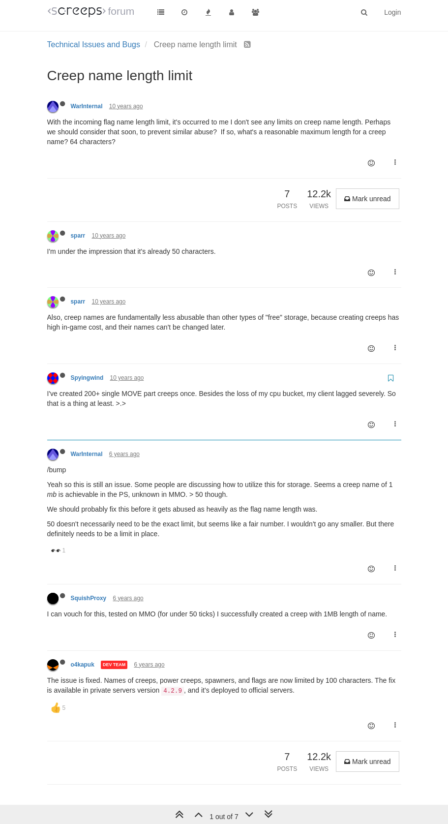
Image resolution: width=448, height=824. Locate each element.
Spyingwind (87, 377)
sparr (78, 235)
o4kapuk (82, 664)
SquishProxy (89, 598)
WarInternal (87, 106)
